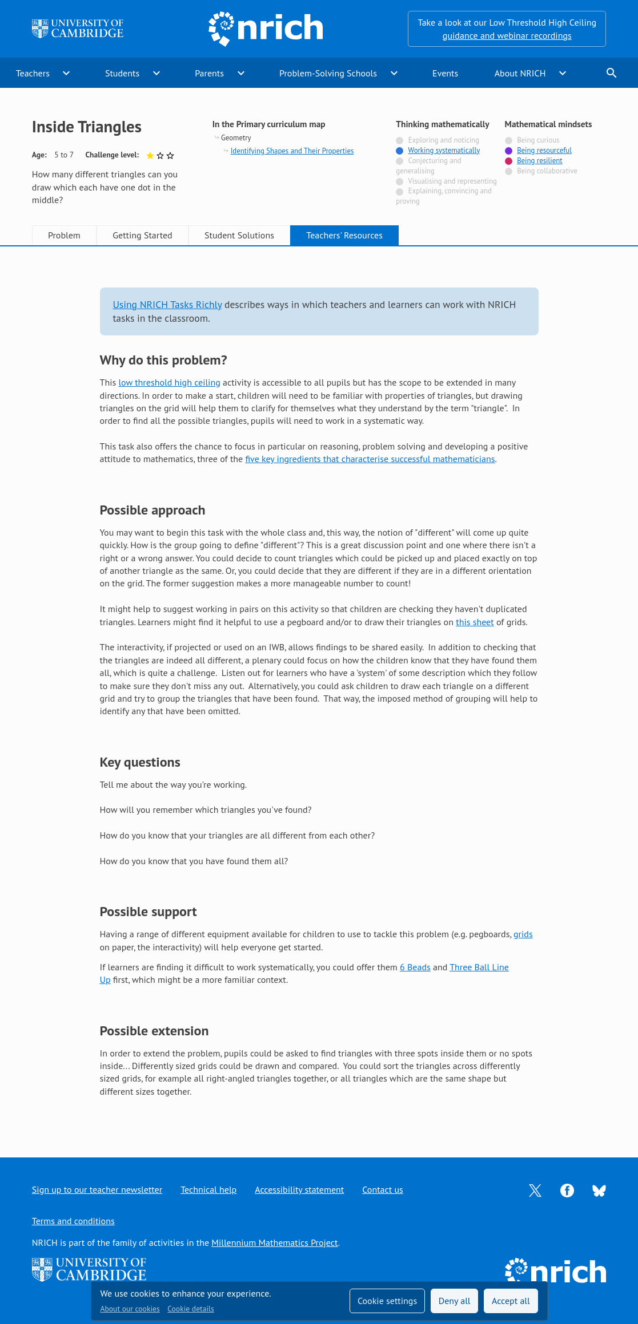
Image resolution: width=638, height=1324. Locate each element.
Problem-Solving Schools (328, 73)
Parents (209, 73)
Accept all (511, 1300)
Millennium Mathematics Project (274, 1242)
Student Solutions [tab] (239, 235)
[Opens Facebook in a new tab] (567, 1189)
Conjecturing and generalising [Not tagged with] (428, 166)
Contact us (382, 1189)
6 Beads (415, 967)
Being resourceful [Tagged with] (544, 150)
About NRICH (520, 73)
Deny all (455, 1300)
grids (523, 934)
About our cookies (130, 1308)
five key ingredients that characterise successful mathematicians (370, 458)
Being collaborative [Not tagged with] (547, 171)
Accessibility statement (299, 1189)
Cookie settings (387, 1300)
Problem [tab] (64, 235)
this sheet (474, 621)
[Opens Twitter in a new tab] (535, 1189)
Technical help (208, 1189)
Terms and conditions (73, 1220)
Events (445, 73)
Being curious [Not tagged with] (538, 140)
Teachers (33, 73)
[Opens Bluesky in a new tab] (599, 1190)
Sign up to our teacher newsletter (97, 1189)
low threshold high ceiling (169, 382)
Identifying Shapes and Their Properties (292, 151)
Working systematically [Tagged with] (444, 150)
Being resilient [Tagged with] (539, 160)
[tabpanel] (319, 691)
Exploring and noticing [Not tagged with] (443, 140)
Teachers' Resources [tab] (344, 235)
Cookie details (190, 1308)
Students (122, 73)
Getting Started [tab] (142, 235)
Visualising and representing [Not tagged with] (452, 181)
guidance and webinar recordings (507, 35)
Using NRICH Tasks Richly (167, 304)
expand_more (66, 73)
